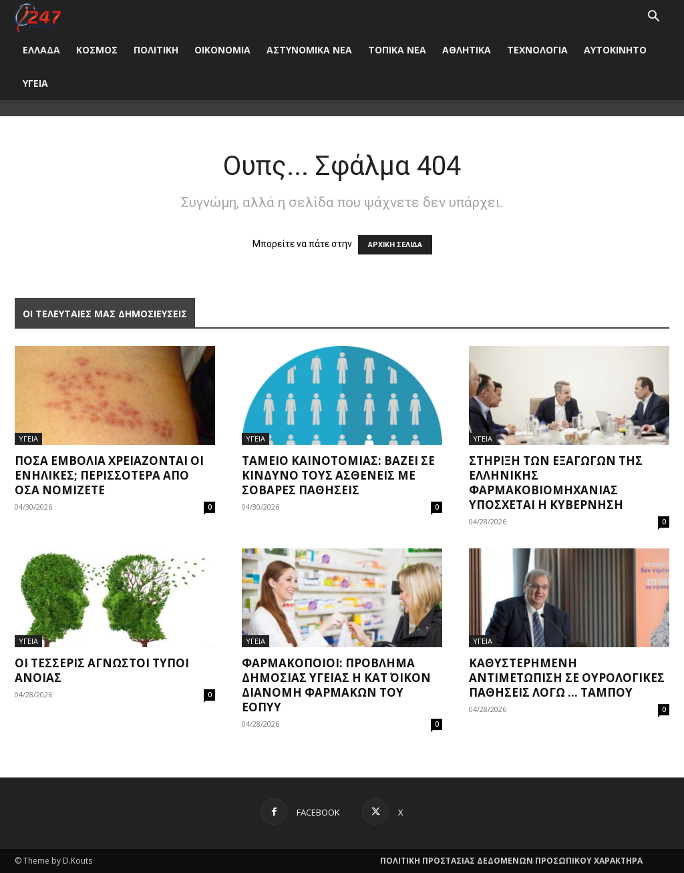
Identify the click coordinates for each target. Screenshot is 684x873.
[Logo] (38, 16)
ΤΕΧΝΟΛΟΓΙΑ (537, 49)
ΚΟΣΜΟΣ (97, 49)
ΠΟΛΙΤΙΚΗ (156, 49)
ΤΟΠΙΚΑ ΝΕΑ (397, 49)
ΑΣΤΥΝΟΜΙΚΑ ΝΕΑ (309, 49)
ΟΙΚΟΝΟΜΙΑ (222, 49)
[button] (653, 17)
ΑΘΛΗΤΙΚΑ (466, 49)
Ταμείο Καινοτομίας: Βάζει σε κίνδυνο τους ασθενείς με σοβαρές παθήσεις (338, 475)
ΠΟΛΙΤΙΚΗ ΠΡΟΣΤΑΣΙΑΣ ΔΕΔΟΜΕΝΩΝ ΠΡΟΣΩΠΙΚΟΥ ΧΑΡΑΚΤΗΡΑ (511, 860)
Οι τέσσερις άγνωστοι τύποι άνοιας (102, 670)
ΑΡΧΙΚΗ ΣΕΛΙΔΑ (395, 244)
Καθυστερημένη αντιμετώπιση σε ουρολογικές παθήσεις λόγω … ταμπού (567, 677)
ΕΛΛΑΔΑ (41, 49)
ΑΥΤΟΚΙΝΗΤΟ (615, 49)
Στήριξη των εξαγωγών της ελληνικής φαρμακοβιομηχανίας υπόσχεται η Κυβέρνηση (556, 482)
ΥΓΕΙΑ (35, 83)
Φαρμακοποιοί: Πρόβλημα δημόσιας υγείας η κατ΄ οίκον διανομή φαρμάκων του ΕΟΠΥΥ (336, 685)
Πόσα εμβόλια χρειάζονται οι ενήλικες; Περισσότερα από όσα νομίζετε (109, 475)
